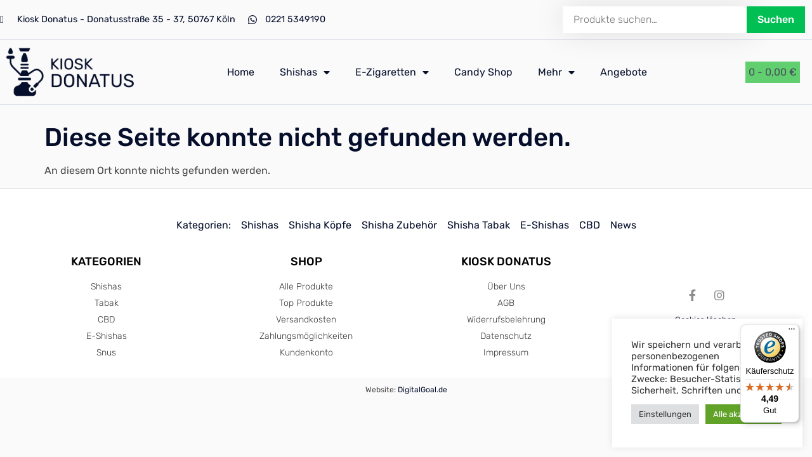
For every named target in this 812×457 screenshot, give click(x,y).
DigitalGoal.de (422, 389)
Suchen (775, 19)
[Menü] (791, 332)
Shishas (305, 72)
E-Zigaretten (392, 72)
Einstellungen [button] (665, 414)
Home (240, 72)
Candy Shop (483, 72)
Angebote (623, 72)
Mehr (556, 72)
